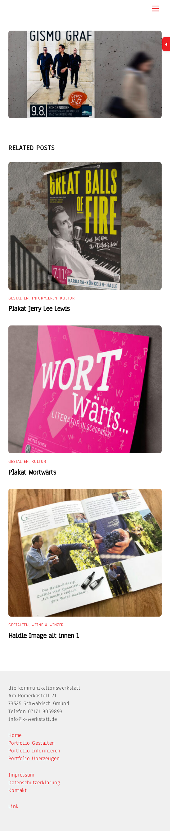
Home (14, 735)
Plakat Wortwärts (32, 472)
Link (13, 806)
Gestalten (18, 298)
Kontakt (17, 790)
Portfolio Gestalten (31, 743)
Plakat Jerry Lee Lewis (38, 308)
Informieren (44, 298)
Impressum (21, 774)
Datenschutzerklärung (34, 782)
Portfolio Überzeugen (34, 758)
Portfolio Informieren (34, 750)
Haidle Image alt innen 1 (43, 635)
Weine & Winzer (48, 625)
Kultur (67, 298)
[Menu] (155, 8)
